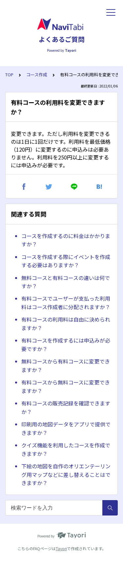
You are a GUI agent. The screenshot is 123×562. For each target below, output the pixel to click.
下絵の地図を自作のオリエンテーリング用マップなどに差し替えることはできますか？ (66, 474)
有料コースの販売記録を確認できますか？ (65, 407)
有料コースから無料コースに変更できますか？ (65, 386)
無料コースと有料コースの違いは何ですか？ (65, 282)
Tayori (61, 548)
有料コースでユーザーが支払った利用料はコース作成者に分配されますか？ (65, 302)
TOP (9, 74)
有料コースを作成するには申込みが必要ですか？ (65, 344)
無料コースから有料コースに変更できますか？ (65, 365)
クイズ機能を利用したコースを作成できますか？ (65, 449)
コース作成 (36, 74)
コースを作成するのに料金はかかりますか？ (65, 240)
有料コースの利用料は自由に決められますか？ (65, 323)
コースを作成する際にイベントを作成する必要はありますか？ (65, 261)
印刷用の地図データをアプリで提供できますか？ (66, 428)
